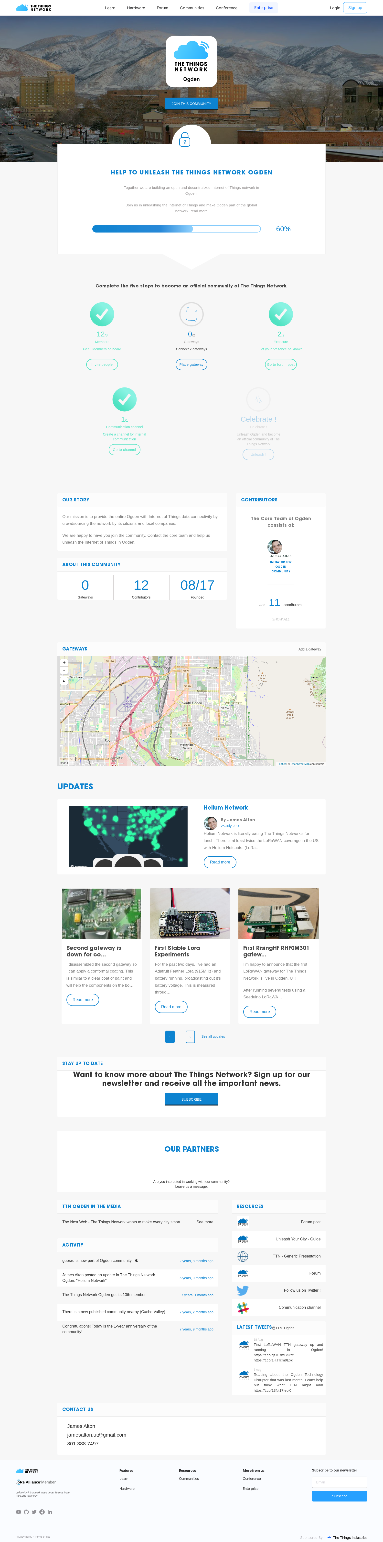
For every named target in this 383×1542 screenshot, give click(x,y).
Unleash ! (258, 455)
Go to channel (124, 450)
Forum (315, 1273)
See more (204, 1222)
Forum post (311, 1222)
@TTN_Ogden (283, 1328)
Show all (281, 619)
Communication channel (300, 1307)
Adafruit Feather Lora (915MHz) (184, 971)
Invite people (102, 364)
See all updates (213, 1036)
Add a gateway (309, 649)
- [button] (64, 670)
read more (199, 211)
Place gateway (192, 364)
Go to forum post (281, 364)
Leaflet (281, 763)
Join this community (191, 104)
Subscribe (191, 1099)
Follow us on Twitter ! (302, 1290)
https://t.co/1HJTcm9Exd (273, 1360)
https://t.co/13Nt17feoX (272, 1390)
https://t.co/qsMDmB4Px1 (274, 1355)
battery (161, 978)
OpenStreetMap (300, 763)
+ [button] (64, 663)
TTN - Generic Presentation (297, 1256)
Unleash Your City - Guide (298, 1239)
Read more (220, 862)
